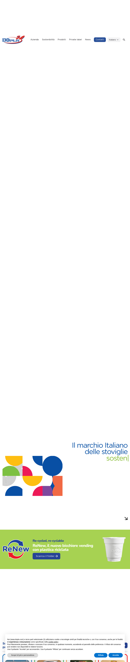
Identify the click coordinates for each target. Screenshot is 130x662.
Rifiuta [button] (101, 655)
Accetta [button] (115, 655)
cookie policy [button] (53, 642)
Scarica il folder (47, 556)
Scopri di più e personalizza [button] (22, 655)
